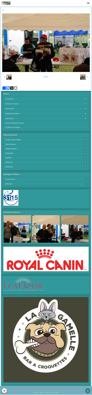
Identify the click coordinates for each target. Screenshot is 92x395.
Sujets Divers (9, 118)
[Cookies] (4, 390)
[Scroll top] (87, 390)
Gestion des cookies (52, 392)
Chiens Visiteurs (46, 144)
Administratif (9, 108)
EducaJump (46, 167)
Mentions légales (38, 392)
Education (46, 158)
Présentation (9, 99)
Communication (46, 179)
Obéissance (46, 162)
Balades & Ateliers (46, 149)
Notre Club (46, 184)
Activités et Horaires (11, 104)
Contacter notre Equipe (12, 127)
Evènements (46, 153)
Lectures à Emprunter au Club (14, 123)
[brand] (6, 3)
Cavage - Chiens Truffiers (46, 140)
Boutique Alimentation (12, 113)
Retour (46, 77)
